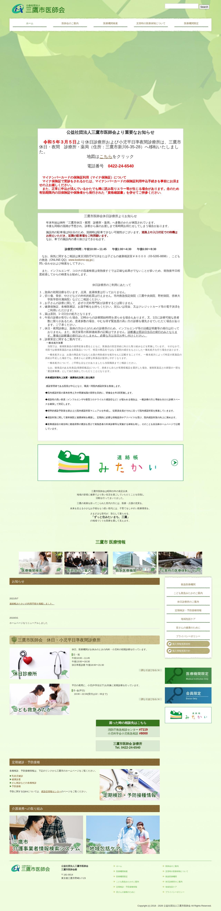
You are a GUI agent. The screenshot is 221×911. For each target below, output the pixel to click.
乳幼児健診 (17, 776)
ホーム (29, 23)
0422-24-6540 (130, 747)
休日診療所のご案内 (188, 601)
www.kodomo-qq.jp (80, 259)
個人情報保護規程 (181, 644)
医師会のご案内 (70, 23)
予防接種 (16, 786)
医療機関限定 (191, 23)
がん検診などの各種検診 (24, 783)
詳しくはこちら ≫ (150, 670)
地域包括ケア (188, 619)
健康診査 (16, 779)
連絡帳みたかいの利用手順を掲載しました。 (31, 603)
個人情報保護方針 (181, 651)
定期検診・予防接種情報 (188, 610)
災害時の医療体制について (150, 23)
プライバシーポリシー (188, 636)
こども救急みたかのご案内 (188, 593)
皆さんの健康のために (188, 627)
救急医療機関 (188, 584)
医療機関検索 (110, 23)
